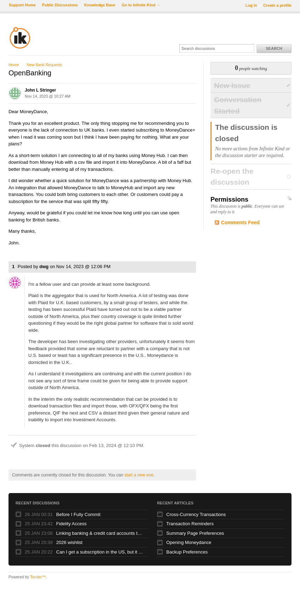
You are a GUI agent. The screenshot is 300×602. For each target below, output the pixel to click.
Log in (251, 5)
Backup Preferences (187, 552)
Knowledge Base (99, 5)
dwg (43, 266)
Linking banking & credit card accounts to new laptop (100, 533)
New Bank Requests (44, 65)
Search (274, 48)
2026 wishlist (69, 542)
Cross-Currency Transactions (196, 514)
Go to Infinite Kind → (141, 5)
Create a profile (277, 5)
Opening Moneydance (188, 542)
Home (13, 65)
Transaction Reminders (190, 523)
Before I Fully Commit (78, 514)
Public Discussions (60, 5)
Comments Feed (240, 222)
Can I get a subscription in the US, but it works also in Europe (100, 552)
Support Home (22, 5)
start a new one (138, 475)
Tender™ (38, 577)
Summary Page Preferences (195, 533)
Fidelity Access (71, 523)
